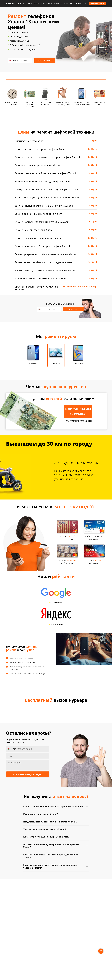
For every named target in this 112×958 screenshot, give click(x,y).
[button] (97, 3)
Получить (73, 309)
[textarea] (27, 765)
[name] (27, 756)
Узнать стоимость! (44, 60)
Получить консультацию (27, 774)
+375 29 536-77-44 (79, 3)
